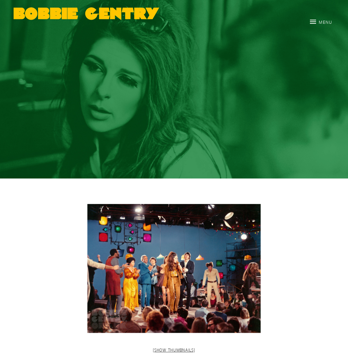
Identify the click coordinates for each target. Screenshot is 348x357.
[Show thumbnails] (174, 350)
